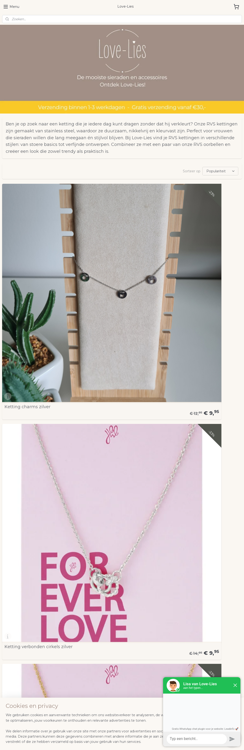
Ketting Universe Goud (29, 460)
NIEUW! (9, 599)
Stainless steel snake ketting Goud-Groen (116, 556)
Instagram (10, 620)
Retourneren (13, 636)
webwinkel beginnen (127, 741)
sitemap (101, 741)
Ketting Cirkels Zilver (108, 362)
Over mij (9, 604)
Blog (6, 631)
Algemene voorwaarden (22, 610)
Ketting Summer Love (190, 460)
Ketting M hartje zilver (28, 362)
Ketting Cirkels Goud (189, 362)
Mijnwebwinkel (169, 741)
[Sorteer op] (220, 171)
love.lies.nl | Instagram (193, 605)
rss (109, 741)
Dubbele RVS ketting (108, 460)
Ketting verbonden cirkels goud (201, 265)
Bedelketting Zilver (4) (28, 558)
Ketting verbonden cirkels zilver (120, 265)
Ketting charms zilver (27, 265)
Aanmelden (15, 671)
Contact (8, 642)
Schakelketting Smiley (191, 558)
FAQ (6, 615)
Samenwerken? (15, 626)
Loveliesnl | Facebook (192, 597)
